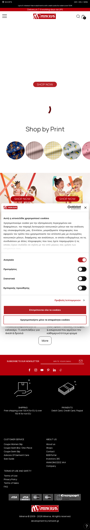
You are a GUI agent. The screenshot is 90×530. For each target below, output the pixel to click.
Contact (50, 451)
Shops (49, 447)
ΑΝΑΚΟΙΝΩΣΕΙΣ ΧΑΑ (56, 462)
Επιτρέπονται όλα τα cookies (45, 310)
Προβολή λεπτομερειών (68, 300)
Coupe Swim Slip (12, 451)
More (45, 340)
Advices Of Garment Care (16, 455)
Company (51, 466)
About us (50, 444)
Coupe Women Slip (13, 444)
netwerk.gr (53, 520)
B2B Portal (51, 455)
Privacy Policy (10, 479)
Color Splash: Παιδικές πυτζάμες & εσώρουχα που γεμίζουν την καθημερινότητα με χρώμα (66, 330)
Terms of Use (10, 475)
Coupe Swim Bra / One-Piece (18, 447)
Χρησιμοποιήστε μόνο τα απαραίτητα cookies (45, 319)
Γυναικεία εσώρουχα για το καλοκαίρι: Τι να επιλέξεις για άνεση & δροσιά (22, 330)
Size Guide (9, 458)
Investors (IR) (53, 458)
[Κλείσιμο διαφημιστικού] (85, 208)
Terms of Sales (11, 483)
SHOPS (8, 2)
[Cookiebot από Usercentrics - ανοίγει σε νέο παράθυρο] (67, 208)
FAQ (6, 486)
